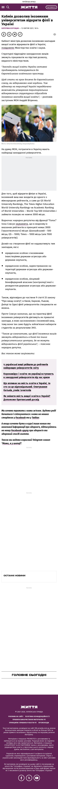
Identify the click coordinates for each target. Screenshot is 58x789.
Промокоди (43, 723)
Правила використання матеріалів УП (29, 719)
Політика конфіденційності (37, 716)
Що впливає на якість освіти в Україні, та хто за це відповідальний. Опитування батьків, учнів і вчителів (26, 387)
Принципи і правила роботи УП (23, 723)
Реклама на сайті (15, 716)
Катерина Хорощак (10, 28)
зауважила (22, 223)
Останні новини (14, 575)
